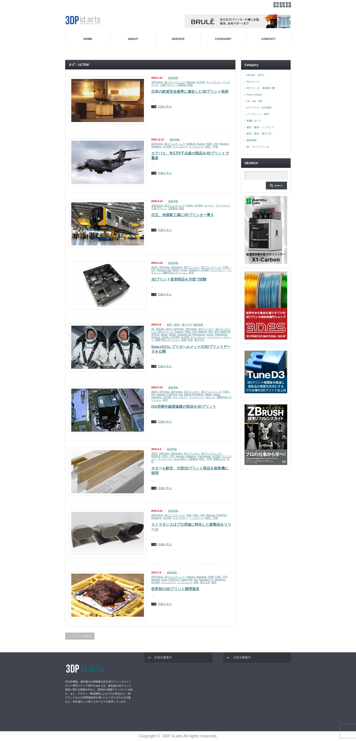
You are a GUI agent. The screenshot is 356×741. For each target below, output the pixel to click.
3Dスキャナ (253, 81)
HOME (87, 39)
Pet (196, 579)
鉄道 (190, 84)
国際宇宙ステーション (175, 272)
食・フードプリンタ (258, 146)
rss (276, 4)
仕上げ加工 (180, 458)
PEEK (189, 205)
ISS (169, 270)
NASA (176, 270)
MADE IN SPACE (193, 394)
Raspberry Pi (206, 579)
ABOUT (133, 39)
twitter (282, 4)
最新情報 (173, 77)
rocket (184, 270)
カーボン (209, 205)
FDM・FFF (212, 143)
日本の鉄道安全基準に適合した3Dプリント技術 (189, 91)
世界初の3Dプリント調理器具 (175, 589)
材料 (196, 582)
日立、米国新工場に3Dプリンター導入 (182, 215)
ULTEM (200, 82)
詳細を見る (165, 106)
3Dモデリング (165, 331)
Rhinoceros (199, 334)
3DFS (154, 267)
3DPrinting (157, 82)
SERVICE (178, 39)
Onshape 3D (184, 334)
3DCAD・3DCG (256, 75)
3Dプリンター (192, 267)
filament (190, 82)
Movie (164, 334)
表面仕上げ (219, 458)
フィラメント (196, 146)
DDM (211, 576)
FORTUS (172, 394)
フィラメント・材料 (258, 114)
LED (216, 331)
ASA (188, 515)
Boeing (201, 143)
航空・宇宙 (211, 146)
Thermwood (203, 456)
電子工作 (199, 339)
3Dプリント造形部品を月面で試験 (179, 279)
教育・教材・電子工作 (179, 324)
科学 (191, 272)
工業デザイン (167, 84)
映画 (183, 339)
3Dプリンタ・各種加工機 (261, 88)
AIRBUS (191, 143)
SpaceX (155, 337)
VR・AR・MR (254, 101)
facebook (288, 4)
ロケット (210, 397)
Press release (254, 94)
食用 (213, 582)
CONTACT (268, 39)
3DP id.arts (173, 736)
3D (152, 329)
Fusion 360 (186, 579)
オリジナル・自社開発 (259, 107)
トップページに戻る (80, 636)
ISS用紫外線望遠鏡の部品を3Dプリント (183, 406)
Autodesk (201, 576)
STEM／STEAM (170, 337)
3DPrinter (164, 267)
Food (164, 579)
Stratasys (156, 146)
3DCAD (160, 329)
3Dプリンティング (174, 82)
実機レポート (254, 120)
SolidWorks (221, 334)
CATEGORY (223, 39)
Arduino (179, 331)
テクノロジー (213, 82)
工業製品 (181, 84)
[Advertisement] (178, 695)
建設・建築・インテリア (260, 127)
